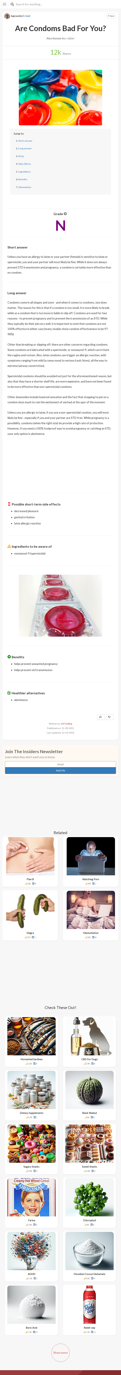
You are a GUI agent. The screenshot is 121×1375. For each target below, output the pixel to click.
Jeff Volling (66, 723)
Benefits (22, 179)
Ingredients (24, 171)
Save (111, 16)
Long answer (25, 148)
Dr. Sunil (26, 16)
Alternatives (24, 187)
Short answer (25, 140)
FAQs (21, 156)
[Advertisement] (61, 462)
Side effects (24, 163)
